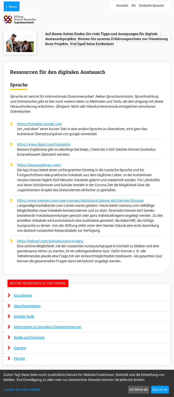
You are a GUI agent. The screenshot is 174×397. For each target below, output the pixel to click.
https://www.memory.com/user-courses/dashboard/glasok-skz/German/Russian (80, 200)
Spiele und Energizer (29, 337)
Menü (13, 7)
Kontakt (122, 5)
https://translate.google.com (39, 124)
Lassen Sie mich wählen (22, 389)
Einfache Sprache (151, 5)
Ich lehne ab (138, 389)
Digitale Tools (24, 316)
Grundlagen (23, 295)
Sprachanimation (27, 306)
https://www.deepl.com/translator (43, 144)
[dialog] (87, 383)
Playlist (19, 358)
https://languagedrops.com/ (39, 165)
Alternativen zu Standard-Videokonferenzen (47, 327)
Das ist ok (159, 389)
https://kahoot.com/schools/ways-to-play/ (50, 241)
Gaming (20, 348)
